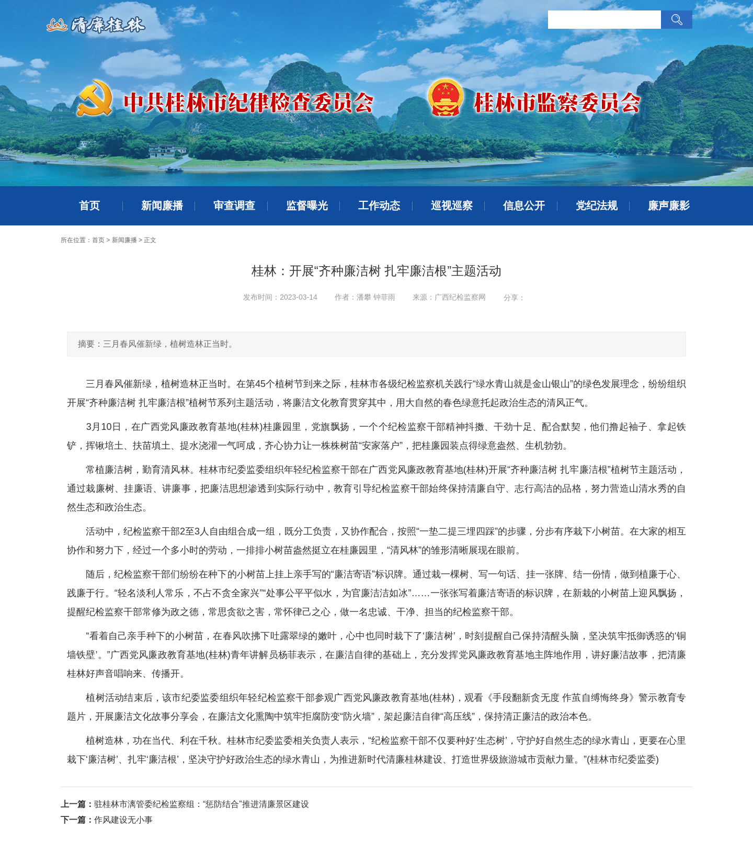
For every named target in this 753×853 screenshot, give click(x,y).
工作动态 (379, 205)
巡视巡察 (452, 205)
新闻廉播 (162, 205)
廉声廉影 (669, 205)
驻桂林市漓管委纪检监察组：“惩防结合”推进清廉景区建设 (201, 804)
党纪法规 (597, 205)
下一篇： (77, 819)
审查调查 (234, 205)
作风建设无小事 (123, 819)
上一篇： (77, 804)
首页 (89, 205)
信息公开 (524, 205)
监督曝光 (307, 205)
